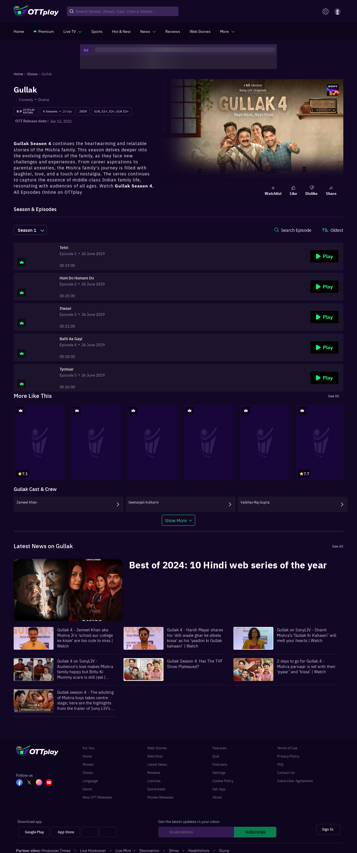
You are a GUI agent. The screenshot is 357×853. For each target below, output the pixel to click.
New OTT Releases (97, 796)
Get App (219, 788)
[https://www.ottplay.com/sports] (97, 31)
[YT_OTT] (50, 783)
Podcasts (219, 764)
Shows (88, 772)
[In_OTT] (41, 783)
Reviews (153, 772)
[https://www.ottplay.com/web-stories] (200, 31)
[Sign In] (328, 829)
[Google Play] (34, 832)
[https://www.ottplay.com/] (19, 31)
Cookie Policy (222, 780)
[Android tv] (89, 832)
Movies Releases (160, 796)
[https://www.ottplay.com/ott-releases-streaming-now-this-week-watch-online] (121, 31)
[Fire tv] (108, 832)
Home (87, 755)
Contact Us (286, 772)
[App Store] (65, 832)
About (217, 796)
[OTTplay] (36, 11)
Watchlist (155, 755)
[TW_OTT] (31, 783)
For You (88, 747)
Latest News (157, 764)
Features (219, 747)
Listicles (153, 780)
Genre (87, 788)
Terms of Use (287, 747)
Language (90, 780)
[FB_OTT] (21, 783)
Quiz (215, 755)
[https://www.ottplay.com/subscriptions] (44, 31)
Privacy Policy (288, 755)
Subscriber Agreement (295, 780)
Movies (88, 764)
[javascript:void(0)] (72, 31)
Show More (176, 520)
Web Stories (157, 747)
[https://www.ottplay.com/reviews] (172, 31)
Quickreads (156, 788)
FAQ (280, 764)
